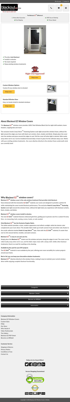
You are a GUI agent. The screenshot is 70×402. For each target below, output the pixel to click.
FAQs (2, 324)
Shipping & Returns (7, 347)
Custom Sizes (5, 321)
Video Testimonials (7, 331)
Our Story (4, 326)
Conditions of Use (6, 352)
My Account (58, 1)
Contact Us (66, 1)
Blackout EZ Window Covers (10, 319)
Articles (47, 400)
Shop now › (35, 77)
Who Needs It (5, 328)
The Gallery (4, 333)
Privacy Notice (5, 349)
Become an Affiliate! (7, 338)
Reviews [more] (34, 293)
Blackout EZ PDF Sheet (8, 335)
